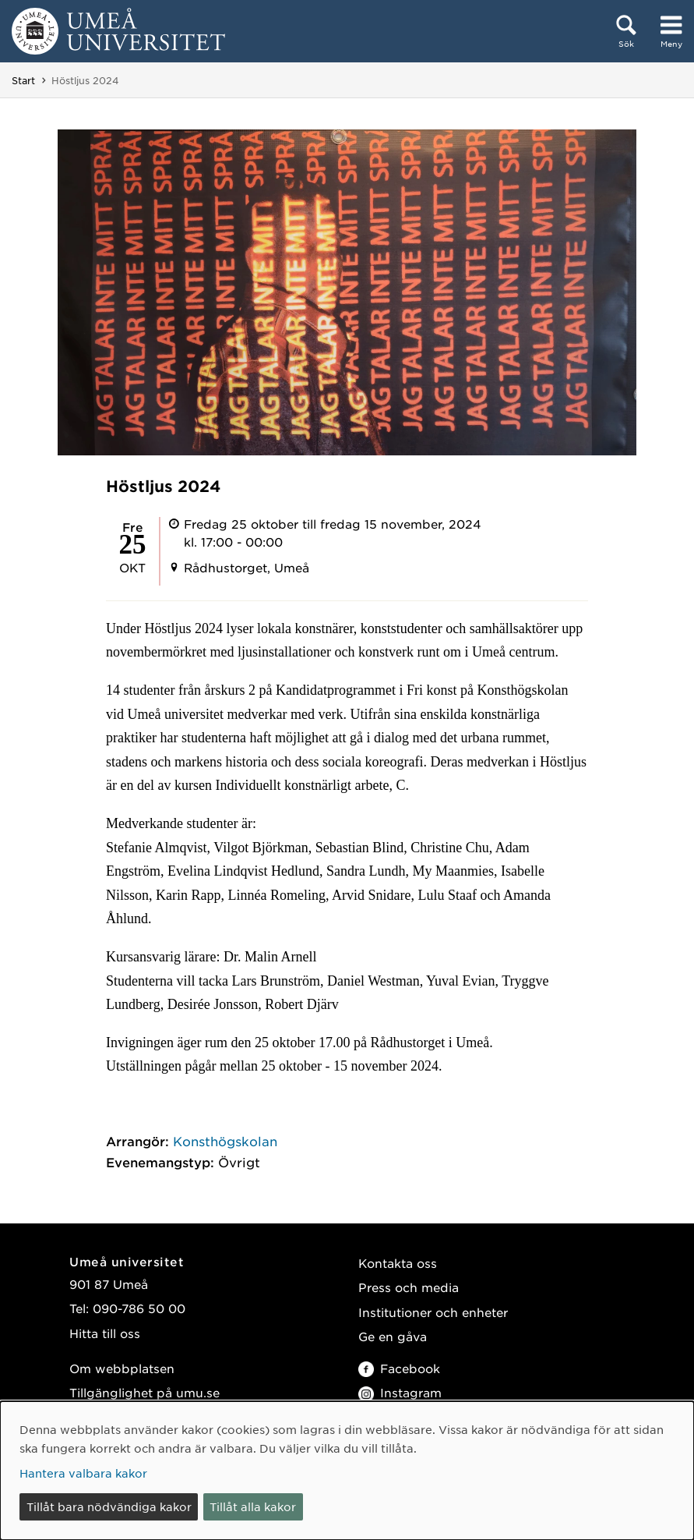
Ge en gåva (392, 1336)
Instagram (400, 1392)
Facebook (399, 1368)
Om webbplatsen (121, 1368)
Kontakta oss (397, 1262)
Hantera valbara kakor (83, 1473)
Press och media (408, 1287)
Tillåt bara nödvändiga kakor (109, 1506)
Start (23, 80)
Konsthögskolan (225, 1141)
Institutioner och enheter (433, 1312)
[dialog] (347, 1470)
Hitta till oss (104, 1333)
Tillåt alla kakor (253, 1506)
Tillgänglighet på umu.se (144, 1392)
